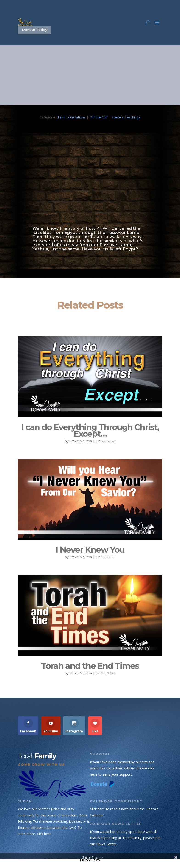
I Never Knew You (90, 550)
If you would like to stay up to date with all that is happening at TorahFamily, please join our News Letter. (125, 837)
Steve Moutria (81, 441)
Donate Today (34, 29)
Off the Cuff (99, 117)
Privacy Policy (90, 860)
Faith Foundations (72, 117)
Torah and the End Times (90, 666)
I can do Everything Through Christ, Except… (90, 430)
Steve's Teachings (126, 117)
